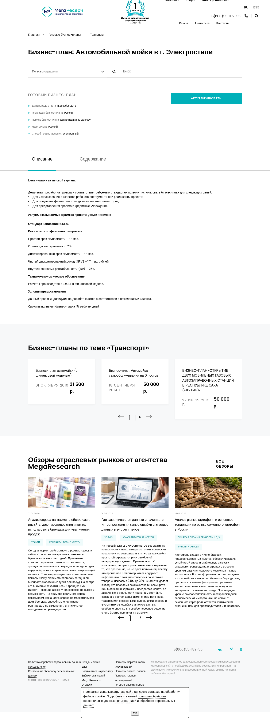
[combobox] (67, 71)
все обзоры (224, 475)
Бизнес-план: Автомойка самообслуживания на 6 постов (133, 373)
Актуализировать (206, 98)
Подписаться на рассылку (97, 685)
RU (246, 7)
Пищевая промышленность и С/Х (199, 548)
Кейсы (183, 23)
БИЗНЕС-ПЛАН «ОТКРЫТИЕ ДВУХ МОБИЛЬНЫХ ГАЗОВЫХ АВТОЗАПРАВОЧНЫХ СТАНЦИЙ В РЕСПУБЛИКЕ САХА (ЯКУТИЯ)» (208, 380)
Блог (84, 681)
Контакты (222, 23)
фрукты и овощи (188, 557)
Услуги (35, 553)
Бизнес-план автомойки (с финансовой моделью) (56, 373)
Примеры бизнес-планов (130, 685)
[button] (149, 431)
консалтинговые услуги (64, 553)
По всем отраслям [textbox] (45, 71)
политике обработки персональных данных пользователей (124, 698)
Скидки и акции (91, 676)
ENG (256, 7)
